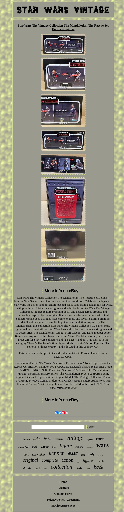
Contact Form (63, 493)
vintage (74, 438)
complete (50, 460)
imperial (90, 447)
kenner (56, 453)
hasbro (26, 439)
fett (26, 454)
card (37, 468)
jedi (83, 455)
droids (27, 468)
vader (45, 447)
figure (66, 445)
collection (61, 467)
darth (101, 461)
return (59, 439)
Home (63, 481)
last (78, 462)
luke (36, 438)
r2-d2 (79, 468)
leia (54, 447)
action (67, 460)
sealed (79, 446)
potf (34, 446)
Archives (63, 487)
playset (100, 455)
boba (47, 439)
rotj (91, 454)
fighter (90, 439)
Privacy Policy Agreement (63, 499)
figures (88, 460)
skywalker (38, 454)
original (30, 460)
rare (100, 438)
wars (102, 445)
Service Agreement (63, 505)
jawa (88, 468)
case (45, 468)
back (98, 467)
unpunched (23, 447)
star (73, 452)
